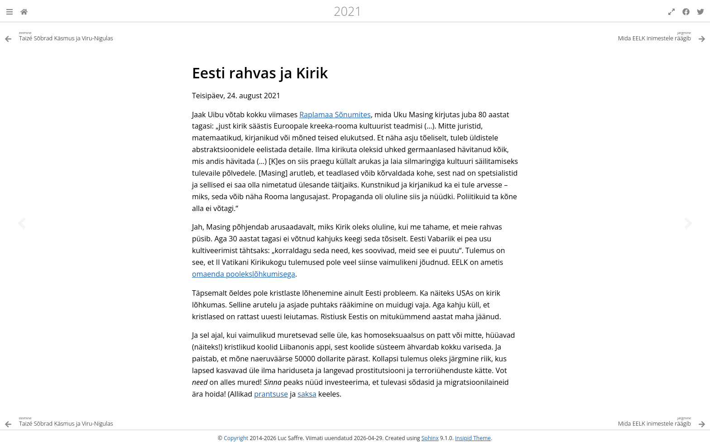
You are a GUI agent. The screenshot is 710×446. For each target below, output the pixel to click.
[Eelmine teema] (21, 223)
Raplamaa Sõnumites (334, 115)
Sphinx (430, 438)
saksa (306, 394)
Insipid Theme (473, 438)
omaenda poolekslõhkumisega (243, 274)
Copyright (236, 438)
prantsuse (271, 394)
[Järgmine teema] (688, 223)
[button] (9, 10)
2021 (348, 11)
